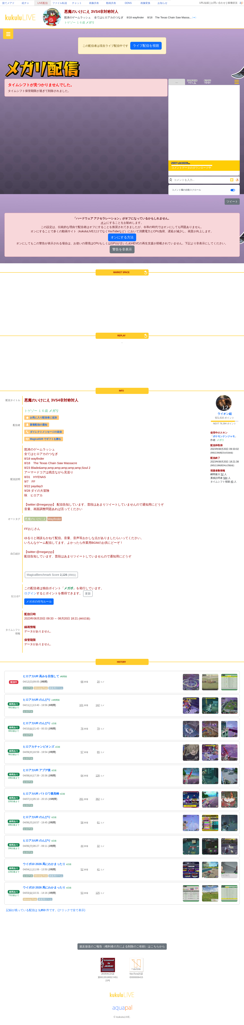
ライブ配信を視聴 (146, 45)
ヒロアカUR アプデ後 (37, 770)
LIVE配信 (43, 3)
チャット (77, 3)
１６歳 (81, 22)
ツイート (232, 201)
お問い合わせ (218, 2)
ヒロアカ (27, 688)
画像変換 (145, 3)
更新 (88, 593)
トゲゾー (70, 22)
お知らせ (162, 3)
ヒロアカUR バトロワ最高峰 (41, 793)
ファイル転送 (59, 3)
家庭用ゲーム (56, 688)
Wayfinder (54, 519)
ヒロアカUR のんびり (37, 699)
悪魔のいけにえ (35, 519)
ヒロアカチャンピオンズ (38, 746)
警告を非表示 (122, 249)
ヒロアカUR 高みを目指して (41, 676)
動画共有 (111, 3)
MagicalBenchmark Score (51, 574)
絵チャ (25, 3)
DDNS (128, 3)
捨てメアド (8, 3)
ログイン (30, 593)
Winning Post (40, 688)
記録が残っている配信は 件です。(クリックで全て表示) (45, 910)
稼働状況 (232, 2)
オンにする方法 (122, 237)
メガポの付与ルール (39, 601)
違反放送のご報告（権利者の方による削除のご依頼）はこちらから (122, 946)
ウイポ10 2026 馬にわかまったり (44, 864)
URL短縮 (204, 2)
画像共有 (94, 3)
